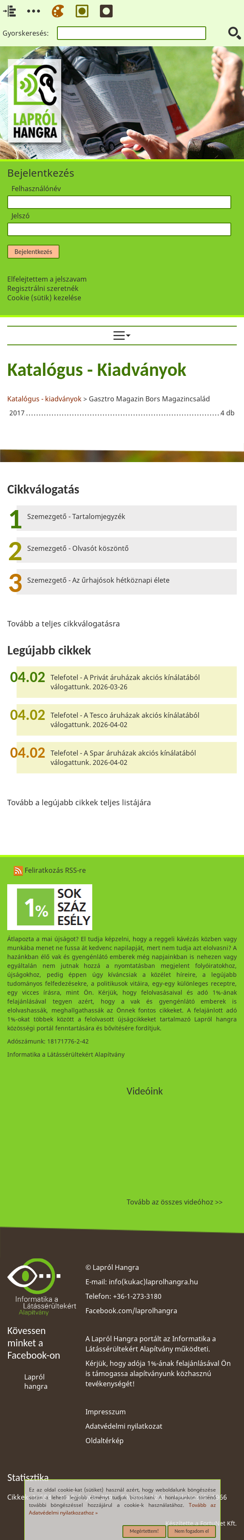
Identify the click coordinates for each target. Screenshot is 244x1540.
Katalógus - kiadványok (44, 398)
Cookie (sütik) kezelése (44, 297)
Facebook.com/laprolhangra (131, 1310)
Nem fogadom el (192, 1531)
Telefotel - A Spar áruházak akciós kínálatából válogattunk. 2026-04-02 (123, 757)
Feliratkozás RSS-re (50, 870)
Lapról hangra (36, 1381)
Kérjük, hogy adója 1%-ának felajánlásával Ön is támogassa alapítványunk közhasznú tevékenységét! (158, 1373)
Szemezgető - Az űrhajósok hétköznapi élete (98, 580)
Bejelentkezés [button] (33, 252)
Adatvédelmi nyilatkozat (123, 1426)
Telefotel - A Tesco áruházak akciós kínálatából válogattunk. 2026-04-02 (125, 720)
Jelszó (20, 215)
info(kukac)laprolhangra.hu (153, 1281)
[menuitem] (122, 335)
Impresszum (105, 1411)
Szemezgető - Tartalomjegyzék (76, 516)
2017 (17, 412)
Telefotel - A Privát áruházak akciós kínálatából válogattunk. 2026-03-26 (125, 682)
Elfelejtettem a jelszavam (47, 279)
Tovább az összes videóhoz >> (175, 1202)
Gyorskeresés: (26, 33)
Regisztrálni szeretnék (43, 288)
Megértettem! (144, 1531)
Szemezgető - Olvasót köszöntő (78, 548)
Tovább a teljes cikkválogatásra (63, 623)
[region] (122, 390)
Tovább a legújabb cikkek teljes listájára (79, 802)
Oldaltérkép (104, 1440)
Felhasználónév (36, 188)
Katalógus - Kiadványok (96, 369)
